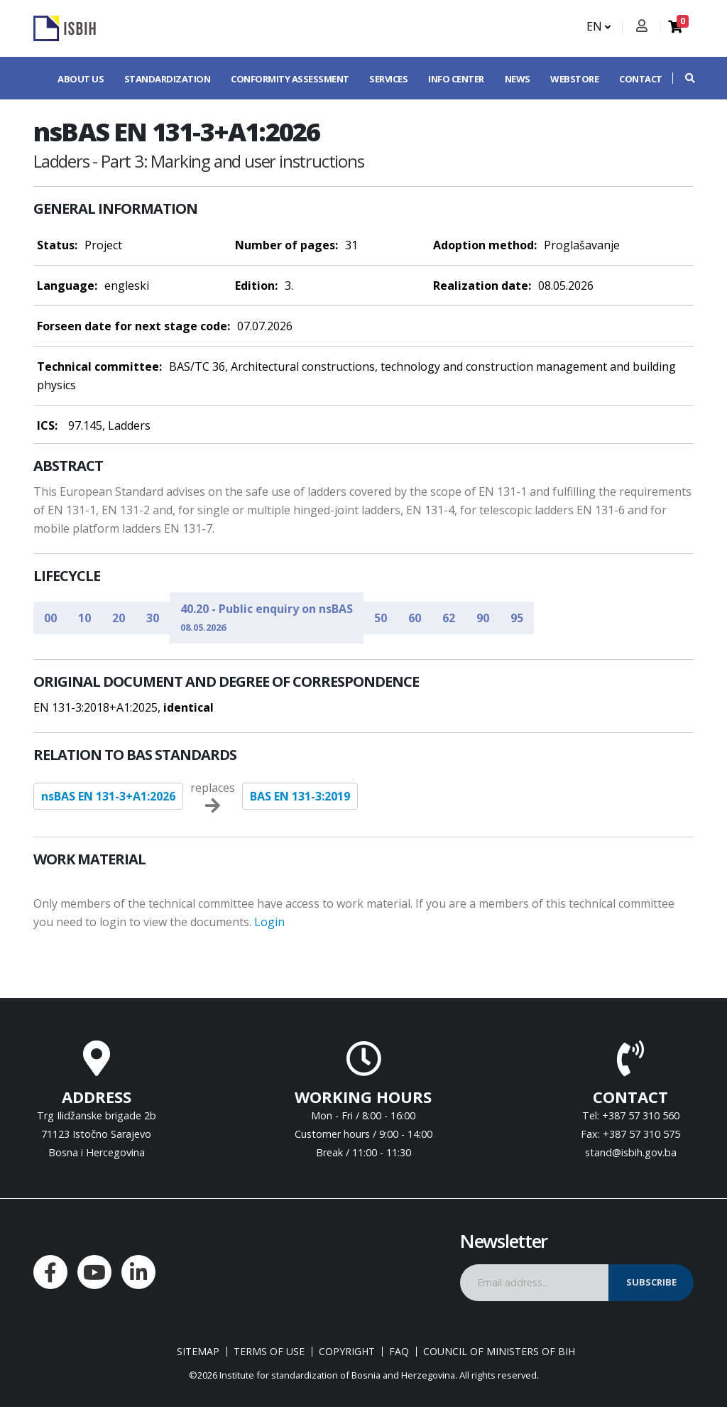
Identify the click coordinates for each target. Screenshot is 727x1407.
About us (81, 78)
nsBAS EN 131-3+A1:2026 (108, 796)
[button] (683, 78)
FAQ (399, 1352)
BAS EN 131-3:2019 (300, 796)
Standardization (167, 78)
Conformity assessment (290, 78)
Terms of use (269, 1352)
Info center (456, 78)
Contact (640, 78)
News (517, 78)
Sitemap (198, 1352)
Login (269, 922)
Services (388, 78)
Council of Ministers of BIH (499, 1352)
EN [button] (598, 26)
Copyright (347, 1352)
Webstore (574, 78)
